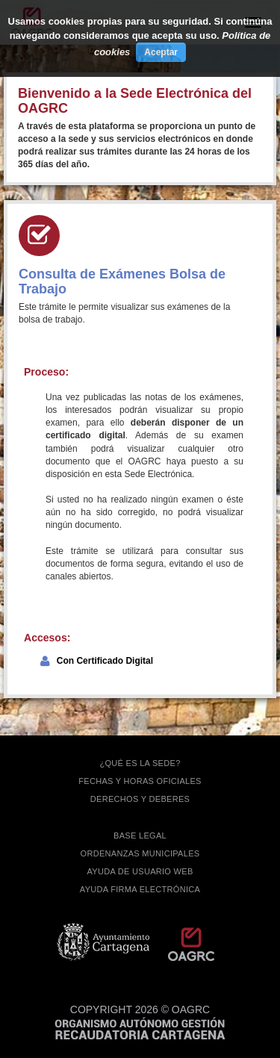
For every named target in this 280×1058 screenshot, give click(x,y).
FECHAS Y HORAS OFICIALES (140, 781)
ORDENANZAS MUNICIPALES (140, 853)
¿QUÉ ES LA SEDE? (139, 763)
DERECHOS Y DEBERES (140, 798)
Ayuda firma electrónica (140, 889)
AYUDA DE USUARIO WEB (140, 871)
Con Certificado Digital (105, 661)
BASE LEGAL (140, 835)
